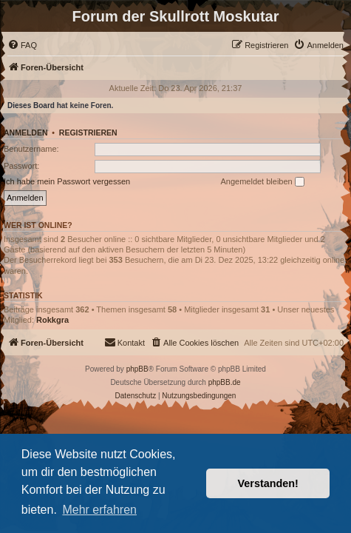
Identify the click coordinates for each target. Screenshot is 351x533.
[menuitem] (22, 45)
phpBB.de (224, 382)
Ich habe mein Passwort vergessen (67, 181)
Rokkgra (52, 319)
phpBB (137, 369)
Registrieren (88, 132)
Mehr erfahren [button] (99, 509)
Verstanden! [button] (268, 483)
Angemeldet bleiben (262, 182)
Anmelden (26, 132)
